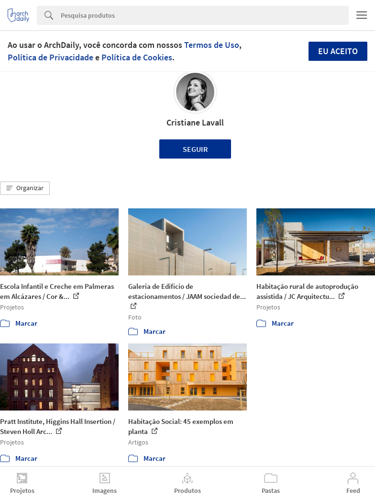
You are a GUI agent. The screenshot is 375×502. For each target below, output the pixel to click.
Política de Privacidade (50, 57)
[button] (25, 188)
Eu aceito (338, 51)
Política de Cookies (136, 57)
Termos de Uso (211, 44)
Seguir (195, 149)
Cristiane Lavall (195, 122)
